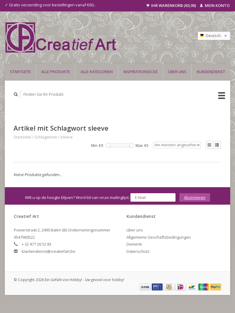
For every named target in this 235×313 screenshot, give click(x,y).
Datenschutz (138, 251)
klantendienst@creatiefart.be (48, 251)
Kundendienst (211, 71)
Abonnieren (195, 197)
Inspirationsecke (141, 71)
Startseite (20, 71)
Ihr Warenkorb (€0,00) (171, 5)
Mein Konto (215, 5)
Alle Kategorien (97, 71)
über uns (177, 71)
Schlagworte (46, 137)
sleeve (66, 137)
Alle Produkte (55, 71)
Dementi (134, 244)
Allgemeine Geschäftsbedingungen (159, 237)
